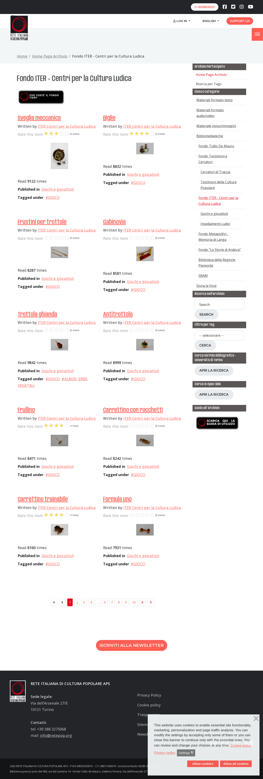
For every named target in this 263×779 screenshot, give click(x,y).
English (209, 21)
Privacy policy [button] (164, 753)
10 (134, 602)
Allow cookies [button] (202, 763)
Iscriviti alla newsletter (131, 645)
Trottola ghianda (37, 314)
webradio (204, 7)
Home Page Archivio (49, 56)
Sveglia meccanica (39, 118)
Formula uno (117, 499)
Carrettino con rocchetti (133, 410)
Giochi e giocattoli (58, 189)
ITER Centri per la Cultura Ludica (67, 126)
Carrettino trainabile (43, 499)
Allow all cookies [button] (235, 763)
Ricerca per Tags (208, 84)
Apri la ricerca (213, 370)
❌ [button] (256, 718)
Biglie (109, 118)
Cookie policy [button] (241, 746)
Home (22, 56)
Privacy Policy (149, 695)
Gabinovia (114, 222)
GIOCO (54, 197)
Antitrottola (118, 314)
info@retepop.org (56, 735)
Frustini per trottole (42, 222)
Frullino (26, 410)
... (98, 602)
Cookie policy (149, 704)
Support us (240, 21)
